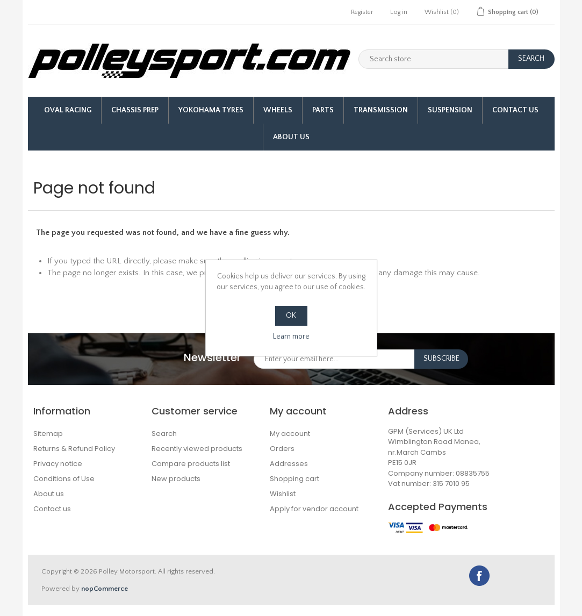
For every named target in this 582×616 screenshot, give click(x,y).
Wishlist (283, 494)
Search (164, 433)
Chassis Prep (135, 110)
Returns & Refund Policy (74, 448)
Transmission (381, 110)
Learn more (291, 336)
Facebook (479, 575)
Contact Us (515, 110)
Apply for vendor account (314, 509)
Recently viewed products (197, 448)
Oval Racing (67, 110)
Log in (398, 12)
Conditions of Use (64, 479)
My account (290, 433)
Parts (323, 110)
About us (291, 137)
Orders (282, 448)
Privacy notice (57, 464)
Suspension (450, 110)
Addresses (289, 464)
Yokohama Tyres (210, 110)
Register (362, 12)
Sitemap (48, 433)
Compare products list (191, 464)
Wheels (277, 110)
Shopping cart (294, 479)
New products (176, 479)
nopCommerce (104, 588)
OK (291, 315)
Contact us (52, 509)
